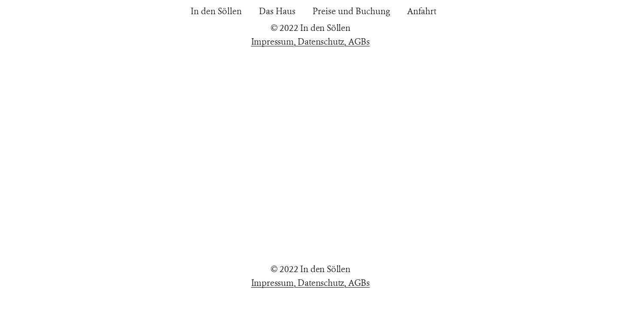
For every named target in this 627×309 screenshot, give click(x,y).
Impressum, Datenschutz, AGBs (310, 42)
